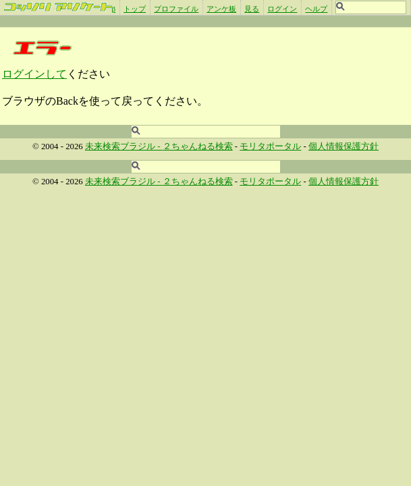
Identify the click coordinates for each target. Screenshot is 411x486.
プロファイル (176, 9)
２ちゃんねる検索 (198, 146)
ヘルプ (316, 9)
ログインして (34, 74)
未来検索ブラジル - (124, 146)
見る (251, 9)
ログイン (282, 9)
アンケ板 (221, 9)
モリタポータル (270, 146)
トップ (135, 9)
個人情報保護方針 (343, 146)
